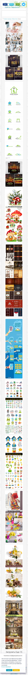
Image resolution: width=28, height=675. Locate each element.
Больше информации (6, 666)
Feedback (15, 673)
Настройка (16, 670)
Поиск (5, 4)
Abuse (12, 673)
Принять (9, 670)
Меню (11, 4)
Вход (18, 4)
